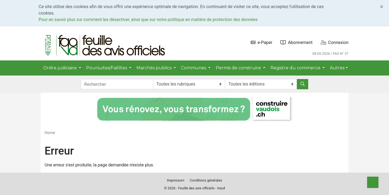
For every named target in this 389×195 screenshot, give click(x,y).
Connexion (334, 42)
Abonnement (296, 42)
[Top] (372, 182)
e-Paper (262, 42)
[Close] (381, 6)
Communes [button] (194, 67)
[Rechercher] (302, 84)
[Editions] (261, 84)
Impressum (175, 180)
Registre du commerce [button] (295, 67)
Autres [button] (337, 67)
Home (50, 133)
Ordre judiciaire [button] (60, 67)
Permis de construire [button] (239, 67)
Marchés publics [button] (154, 67)
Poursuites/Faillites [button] (107, 67)
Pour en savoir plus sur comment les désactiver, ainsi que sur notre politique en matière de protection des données (148, 19)
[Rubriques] (189, 84)
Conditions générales (206, 180)
